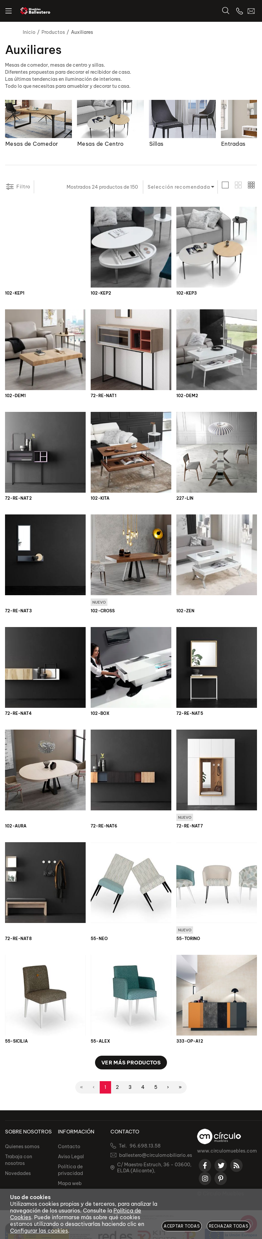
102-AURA (15, 826)
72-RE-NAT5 (189, 713)
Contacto (69, 1149)
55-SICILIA (16, 1042)
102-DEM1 (15, 395)
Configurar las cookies (39, 1230)
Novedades (18, 1176)
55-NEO (99, 939)
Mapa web (70, 1186)
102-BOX (100, 713)
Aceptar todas (182, 1226)
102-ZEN (185, 611)
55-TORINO (188, 939)
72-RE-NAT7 (189, 826)
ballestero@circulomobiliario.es (155, 1158)
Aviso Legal (71, 1159)
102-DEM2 (187, 395)
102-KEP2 (101, 293)
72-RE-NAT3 (18, 611)
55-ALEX (100, 1042)
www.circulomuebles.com (227, 1153)
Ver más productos (131, 1063)
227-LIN (184, 498)
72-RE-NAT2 (18, 498)
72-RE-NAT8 (18, 939)
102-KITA (100, 498)
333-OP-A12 (189, 1042)
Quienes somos (22, 1149)
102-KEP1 (14, 293)
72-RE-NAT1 (103, 395)
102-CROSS (103, 611)
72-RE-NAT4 (18, 713)
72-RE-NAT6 (104, 826)
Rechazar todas (228, 1226)
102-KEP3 (186, 293)
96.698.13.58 (145, 1148)
